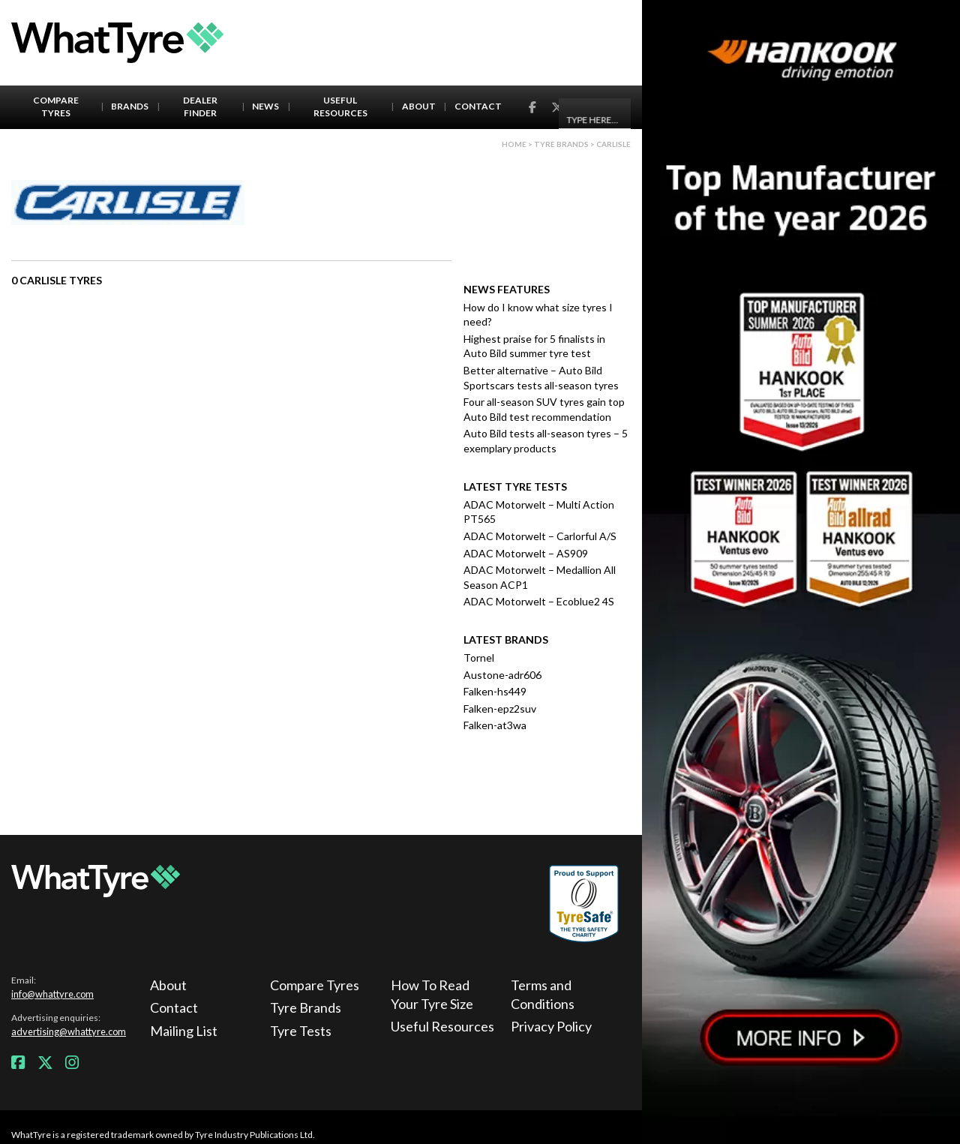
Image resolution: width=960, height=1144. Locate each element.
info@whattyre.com (52, 994)
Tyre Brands (305, 1007)
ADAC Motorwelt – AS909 (526, 553)
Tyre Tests (301, 1030)
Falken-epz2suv (500, 708)
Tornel (479, 657)
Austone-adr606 (503, 674)
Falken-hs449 (495, 691)
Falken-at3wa (495, 725)
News (265, 106)
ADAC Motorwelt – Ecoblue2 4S (539, 601)
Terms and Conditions (542, 994)
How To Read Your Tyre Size (432, 994)
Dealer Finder (200, 107)
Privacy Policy (551, 1026)
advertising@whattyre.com (68, 1031)
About (419, 106)
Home (514, 144)
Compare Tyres (56, 107)
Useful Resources (341, 107)
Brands (129, 106)
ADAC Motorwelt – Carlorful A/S (540, 536)
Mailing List (184, 1030)
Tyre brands (561, 144)
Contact (478, 106)
